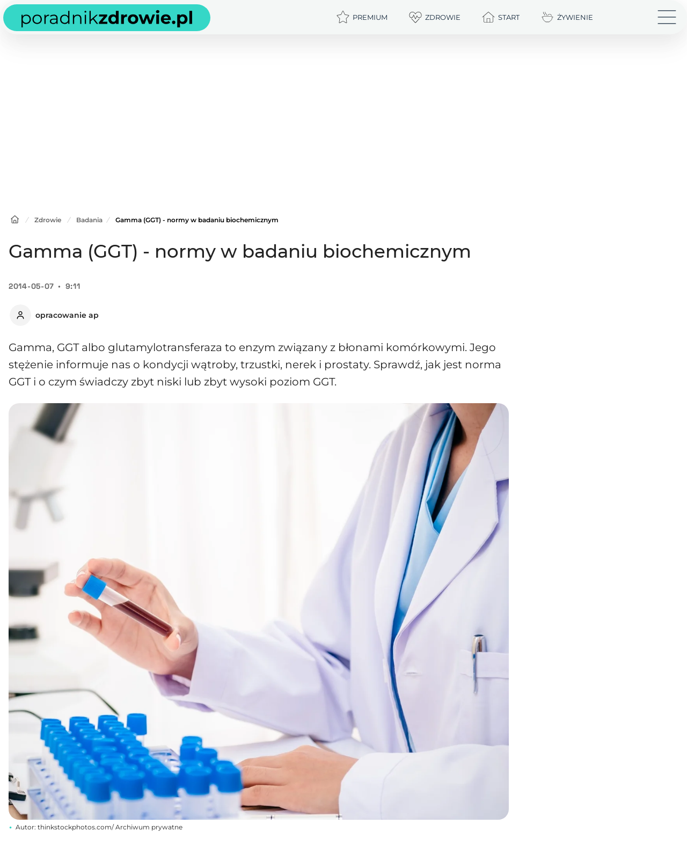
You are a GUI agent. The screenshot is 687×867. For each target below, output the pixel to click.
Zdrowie (47, 220)
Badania (89, 220)
